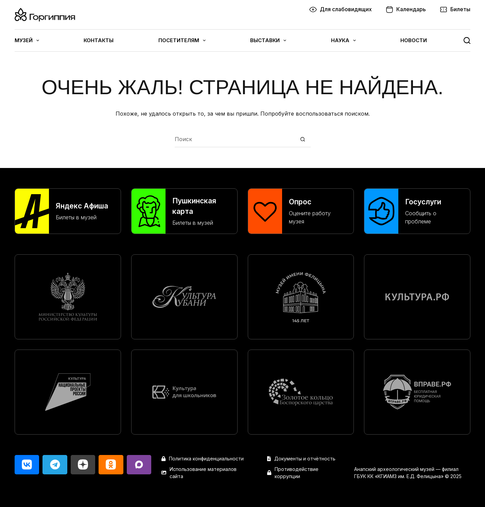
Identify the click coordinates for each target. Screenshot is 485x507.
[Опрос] (301, 211)
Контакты (99, 40)
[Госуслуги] (417, 211)
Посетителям (182, 40)
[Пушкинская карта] (184, 211)
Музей (27, 40)
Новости (413, 40)
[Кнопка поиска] (303, 139)
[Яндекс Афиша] (68, 211)
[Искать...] (235, 139)
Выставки (268, 40)
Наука (343, 40)
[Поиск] (467, 40)
